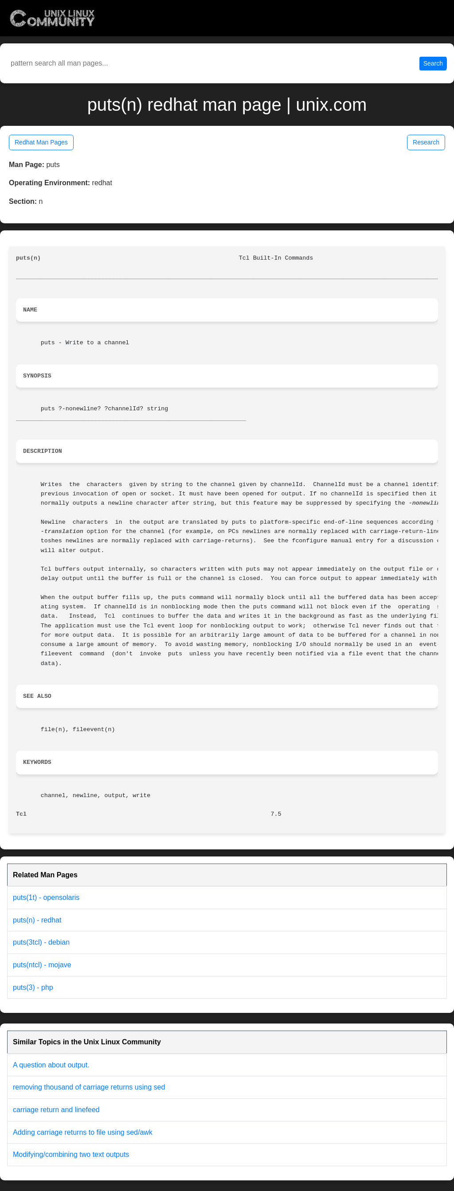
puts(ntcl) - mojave (42, 965)
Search (433, 63)
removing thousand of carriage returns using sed (89, 1087)
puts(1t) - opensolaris (46, 897)
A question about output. (51, 1065)
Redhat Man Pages (41, 142)
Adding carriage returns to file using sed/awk (83, 1132)
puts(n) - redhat (37, 920)
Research (426, 142)
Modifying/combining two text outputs (71, 1154)
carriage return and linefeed (56, 1109)
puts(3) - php (33, 987)
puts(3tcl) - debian (41, 942)
